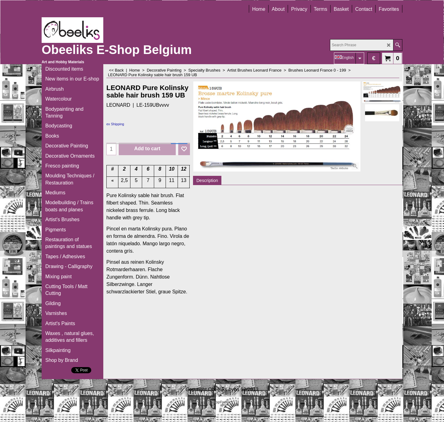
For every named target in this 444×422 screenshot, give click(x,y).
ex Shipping (115, 124)
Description (207, 180)
